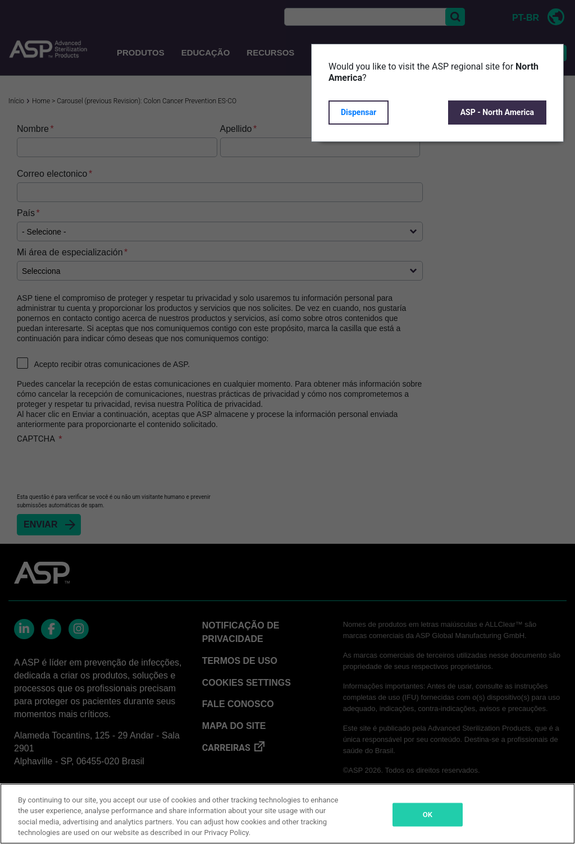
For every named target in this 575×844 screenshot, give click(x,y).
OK (427, 814)
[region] (287, 813)
